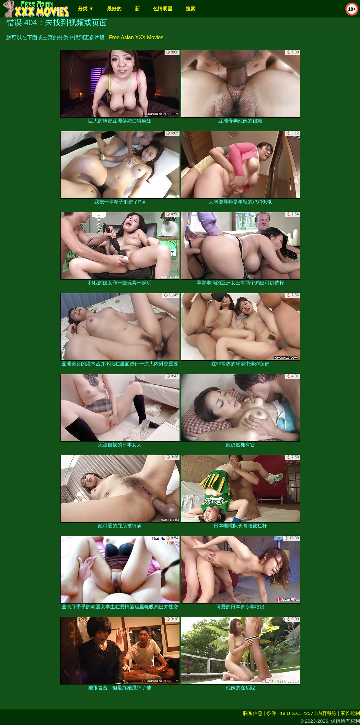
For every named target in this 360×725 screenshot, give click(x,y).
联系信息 (252, 713)
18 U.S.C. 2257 (296, 713)
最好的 (114, 8)
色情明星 (162, 8)
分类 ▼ (86, 8)
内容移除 (327, 713)
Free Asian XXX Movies (136, 37)
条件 (271, 713)
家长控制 (350, 713)
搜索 (190, 8)
